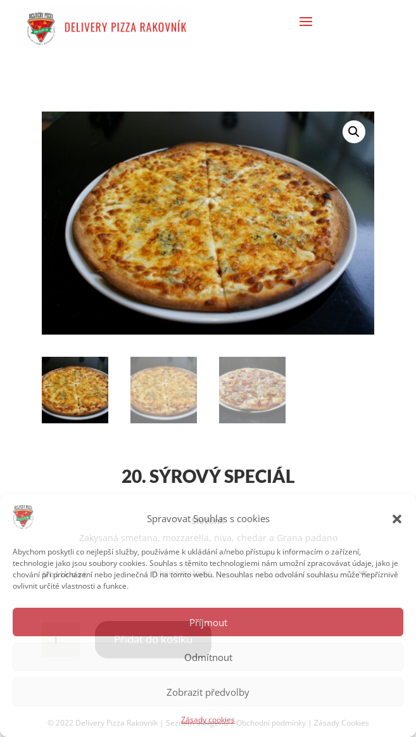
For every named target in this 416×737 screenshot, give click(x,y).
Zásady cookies (208, 719)
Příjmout (208, 622)
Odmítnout (208, 657)
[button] (397, 519)
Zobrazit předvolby (208, 692)
